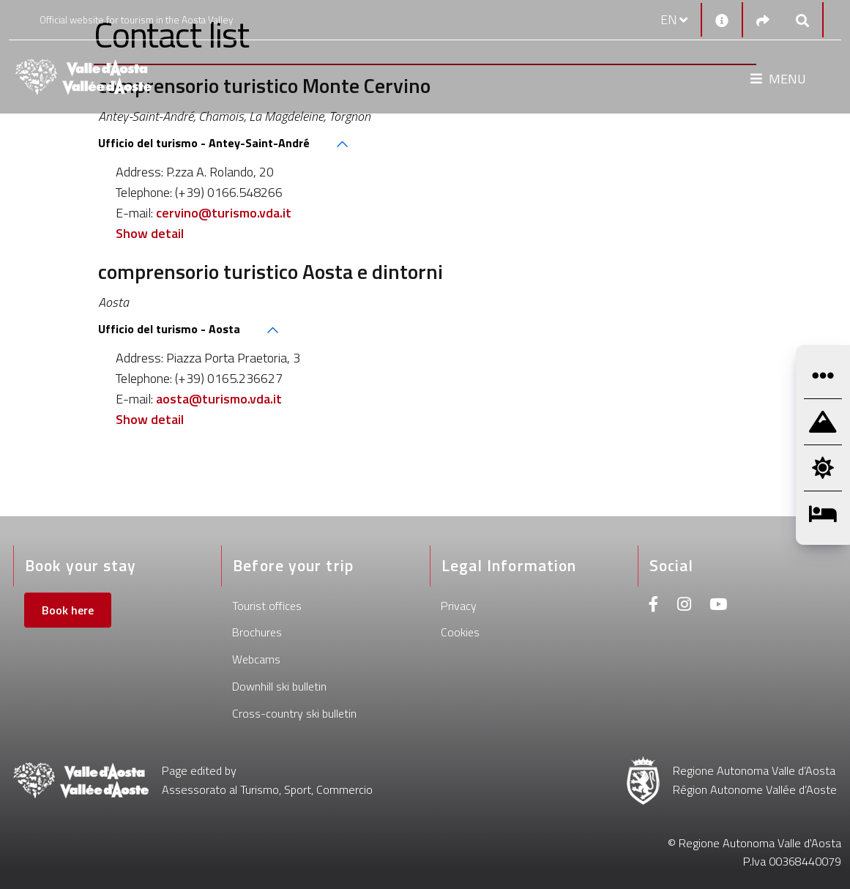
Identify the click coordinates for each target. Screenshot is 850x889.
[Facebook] (654, 606)
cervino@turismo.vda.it (223, 213)
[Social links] (762, 20)
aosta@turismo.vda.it (219, 399)
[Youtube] (718, 606)
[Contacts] (721, 19)
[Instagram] (684, 606)
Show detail (150, 233)
